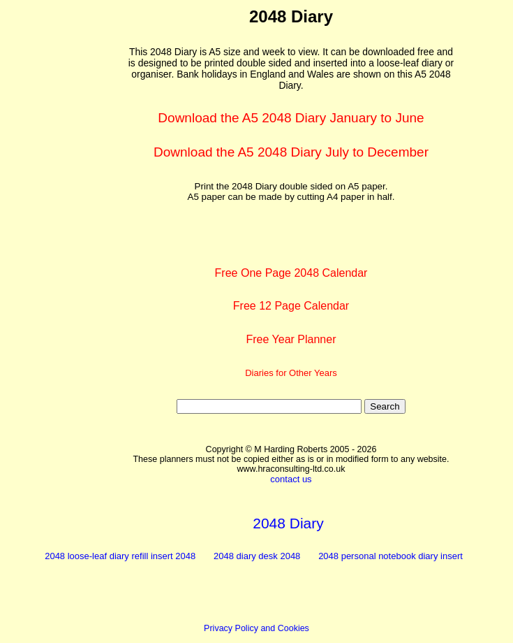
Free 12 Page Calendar (291, 306)
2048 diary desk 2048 (257, 556)
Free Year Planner (291, 339)
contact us (290, 479)
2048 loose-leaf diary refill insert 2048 (120, 556)
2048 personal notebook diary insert (390, 556)
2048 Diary (288, 523)
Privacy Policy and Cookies (256, 628)
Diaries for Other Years (291, 373)
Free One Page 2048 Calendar (291, 273)
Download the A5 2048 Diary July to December (291, 152)
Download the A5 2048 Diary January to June (291, 117)
